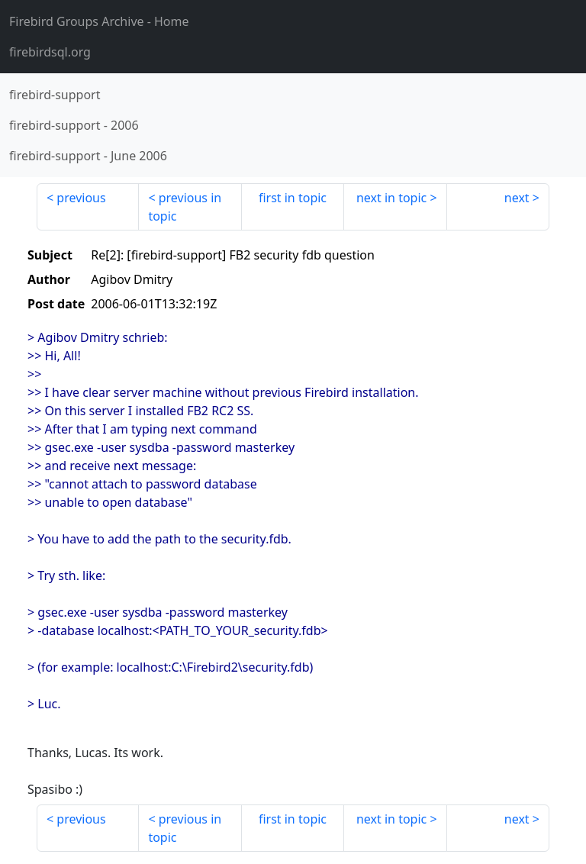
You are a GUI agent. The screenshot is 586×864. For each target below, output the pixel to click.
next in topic (391, 197)
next (517, 197)
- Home (99, 21)
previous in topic (184, 206)
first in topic (293, 197)
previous (80, 197)
